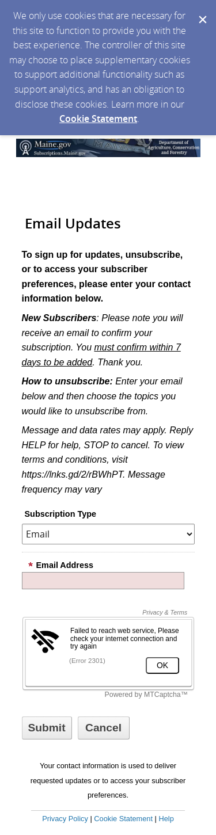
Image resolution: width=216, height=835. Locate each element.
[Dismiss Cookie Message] (201, 11)
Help (165, 818)
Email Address (60, 565)
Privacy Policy (65, 818)
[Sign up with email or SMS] (47, 727)
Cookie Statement (98, 118)
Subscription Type (60, 513)
